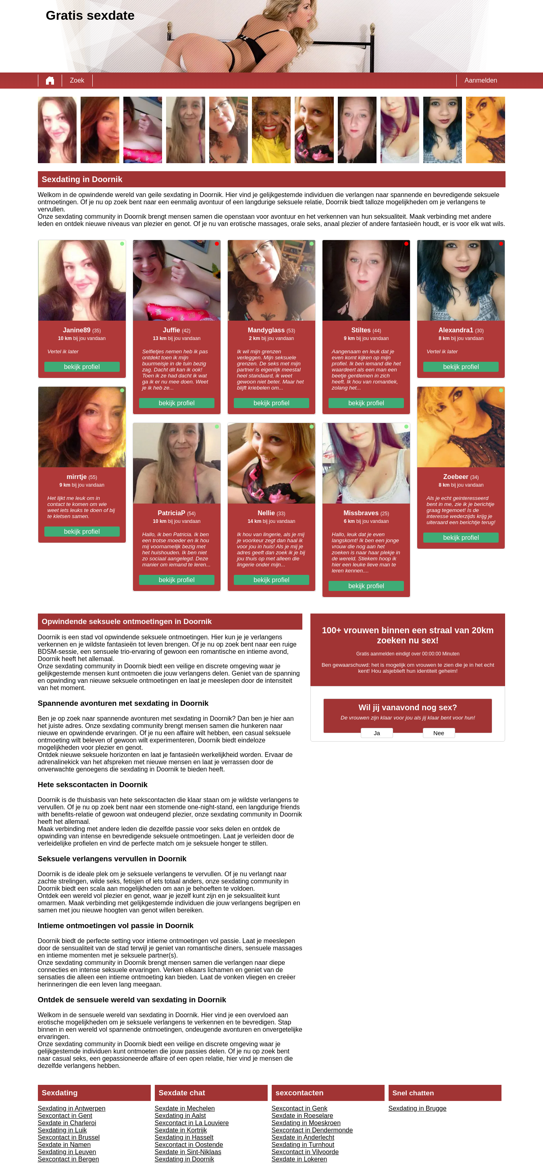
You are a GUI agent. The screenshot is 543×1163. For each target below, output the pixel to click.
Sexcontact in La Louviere (192, 1122)
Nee (438, 733)
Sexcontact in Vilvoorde (305, 1151)
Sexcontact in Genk (300, 1108)
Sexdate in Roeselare (302, 1115)
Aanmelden (481, 80)
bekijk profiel (82, 366)
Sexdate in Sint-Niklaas (188, 1151)
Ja (377, 733)
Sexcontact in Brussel (69, 1137)
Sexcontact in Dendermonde (312, 1130)
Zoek (77, 80)
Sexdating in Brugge (418, 1108)
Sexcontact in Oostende (189, 1144)
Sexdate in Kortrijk (181, 1130)
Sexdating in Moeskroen (306, 1122)
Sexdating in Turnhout (303, 1144)
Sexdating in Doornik (184, 1159)
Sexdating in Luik (62, 1130)
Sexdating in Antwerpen (72, 1108)
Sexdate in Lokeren (299, 1159)
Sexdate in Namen (64, 1144)
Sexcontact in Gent (65, 1115)
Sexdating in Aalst (180, 1115)
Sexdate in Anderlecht (303, 1137)
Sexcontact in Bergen (68, 1159)
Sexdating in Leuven (67, 1151)
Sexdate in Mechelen (185, 1108)
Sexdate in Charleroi (67, 1122)
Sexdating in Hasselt (184, 1137)
